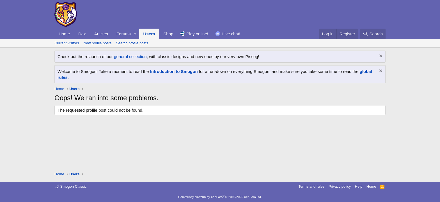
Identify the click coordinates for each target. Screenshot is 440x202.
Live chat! (231, 33)
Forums (123, 33)
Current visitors (66, 43)
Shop (168, 33)
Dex (82, 33)
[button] (135, 34)
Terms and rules (311, 186)
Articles (101, 33)
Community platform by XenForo (220, 197)
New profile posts (97, 43)
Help (359, 186)
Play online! (197, 33)
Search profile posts (132, 43)
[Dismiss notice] (380, 56)
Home (64, 33)
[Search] (373, 34)
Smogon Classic (71, 186)
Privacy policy (340, 186)
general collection (130, 56)
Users (149, 33)
